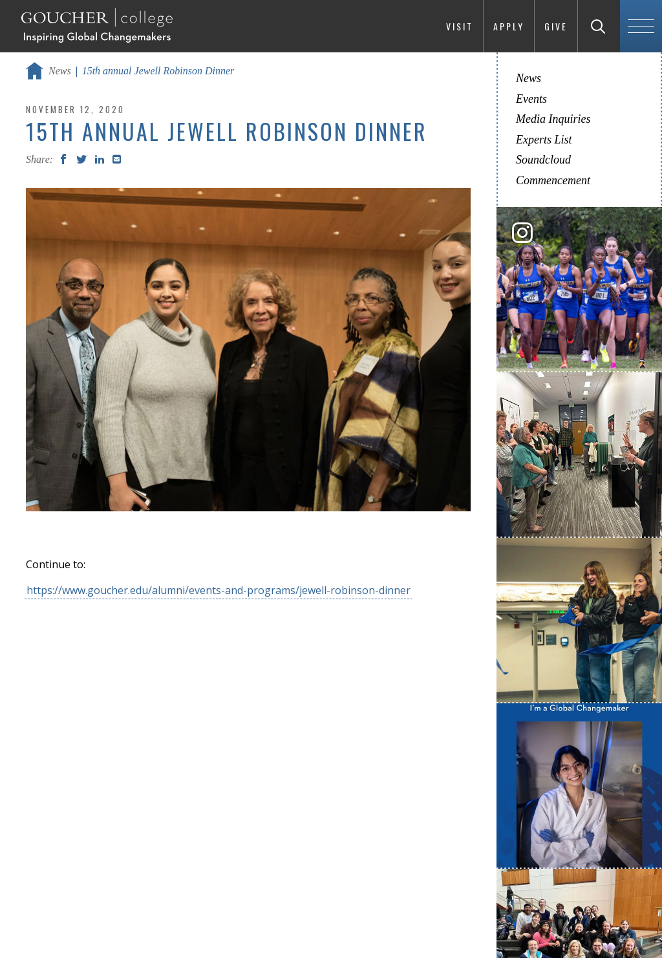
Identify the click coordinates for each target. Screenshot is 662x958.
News (59, 70)
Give (556, 26)
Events (531, 98)
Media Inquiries (553, 118)
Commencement (553, 180)
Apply (508, 26)
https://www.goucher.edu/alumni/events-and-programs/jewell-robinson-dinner (219, 590)
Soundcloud (543, 159)
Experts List (544, 139)
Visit (459, 26)
